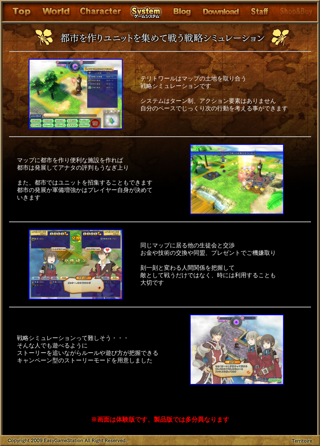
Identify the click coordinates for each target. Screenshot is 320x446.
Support (259, 12)
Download (221, 12)
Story (56, 12)
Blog (182, 12)
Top (20, 12)
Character (100, 12)
